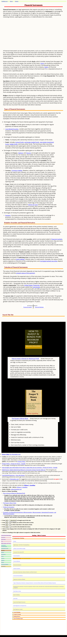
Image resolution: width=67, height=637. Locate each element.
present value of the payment (25, 273)
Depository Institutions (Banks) (19, 579)
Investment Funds (4, 548)
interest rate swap (33, 204)
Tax (2, 541)
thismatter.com (14, 479)
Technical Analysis (4, 564)
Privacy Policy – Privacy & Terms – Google (13, 463)
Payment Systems (16, 568)
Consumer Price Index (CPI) (18, 552)
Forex (2, 556)
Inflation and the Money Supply (19, 548)
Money (14, 541)
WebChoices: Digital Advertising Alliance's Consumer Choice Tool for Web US (23, 470)
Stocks (42, 63)
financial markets (56, 239)
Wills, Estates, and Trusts (6, 543)
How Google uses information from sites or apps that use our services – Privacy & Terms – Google (29, 467)
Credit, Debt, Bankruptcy (6, 535)
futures (28, 153)
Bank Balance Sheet (17, 591)
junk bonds (36, 287)
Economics (3, 566)
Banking (2, 550)
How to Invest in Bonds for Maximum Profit (25, 359)
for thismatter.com (11, 454)
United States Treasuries (32, 285)
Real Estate (3, 539)
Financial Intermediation (18, 575)
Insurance (8, 215)
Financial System (27, 307)
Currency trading (17, 170)
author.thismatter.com (16, 489)
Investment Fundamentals (4, 546)
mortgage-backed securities (48, 261)
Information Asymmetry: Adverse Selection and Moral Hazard (25, 572)
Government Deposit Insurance (19, 602)
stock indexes (20, 259)
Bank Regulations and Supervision (19, 605)
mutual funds (19, 142)
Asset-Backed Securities (12, 129)
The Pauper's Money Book (20, 418)
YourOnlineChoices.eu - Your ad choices (13, 475)
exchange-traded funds (31, 142)
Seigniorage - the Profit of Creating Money (21, 544)
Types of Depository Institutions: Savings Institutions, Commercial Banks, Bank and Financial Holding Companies (34, 582)
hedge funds (13, 144)
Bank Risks (15, 598)
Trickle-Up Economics (8, 507)
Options (20, 153)
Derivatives (3, 554)
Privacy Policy (21, 461)
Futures (2, 558)
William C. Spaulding (29, 485)
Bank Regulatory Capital (17, 609)
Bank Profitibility (16, 594)
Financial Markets (39, 307)
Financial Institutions (17, 564)
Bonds (46, 67)
